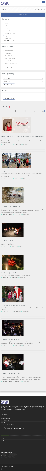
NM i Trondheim (7, 55)
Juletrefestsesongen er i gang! (10, 373)
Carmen (5, 23)
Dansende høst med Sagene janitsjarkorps (15, 428)
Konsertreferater (7, 31)
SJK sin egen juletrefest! (8, 273)
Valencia (5, 65)
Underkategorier (22, 46)
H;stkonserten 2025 (10, 424)
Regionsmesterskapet (9, 58)
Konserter (6, 28)
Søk (12, 40)
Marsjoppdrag (7, 53)
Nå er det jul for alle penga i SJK (11, 207)
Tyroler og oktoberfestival (10, 63)
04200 (16, 111)
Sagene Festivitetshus (9, 33)
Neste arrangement (5, 418)
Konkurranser (7, 25)
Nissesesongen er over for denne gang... (13, 305)
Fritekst (22, 90)
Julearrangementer (8, 50)
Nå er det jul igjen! (7, 240)
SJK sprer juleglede (7, 171)
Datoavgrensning (22, 74)
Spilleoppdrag (7, 38)
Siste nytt (3, 440)
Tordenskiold (7, 60)
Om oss (2, 438)
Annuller (6, 40)
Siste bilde (3, 423)
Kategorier (22, 19)
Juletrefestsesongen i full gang (11, 339)
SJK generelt (6, 36)
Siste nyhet (3, 427)
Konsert (7, 420)
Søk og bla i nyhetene (40, 9)
